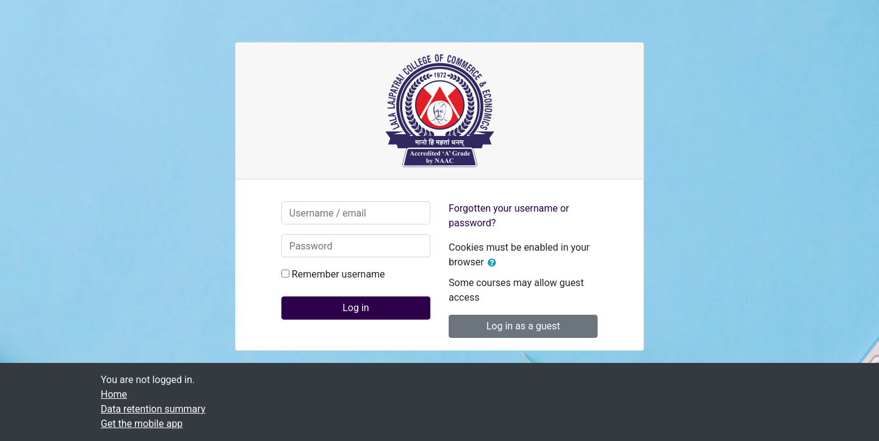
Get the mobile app (142, 423)
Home (114, 394)
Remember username (338, 274)
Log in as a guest (523, 326)
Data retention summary (153, 409)
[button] (494, 263)
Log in (355, 308)
